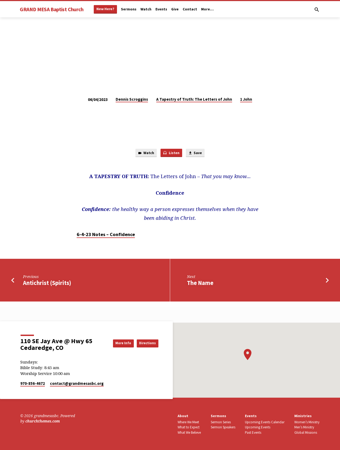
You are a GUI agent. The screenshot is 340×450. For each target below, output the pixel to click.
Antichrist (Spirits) (47, 284)
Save (197, 153)
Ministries (303, 416)
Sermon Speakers (223, 427)
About (183, 416)
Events (161, 9)
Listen (171, 153)
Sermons (128, 9)
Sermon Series (221, 422)
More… (207, 9)
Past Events (253, 432)
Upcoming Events (257, 427)
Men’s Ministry (304, 427)
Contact (190, 9)
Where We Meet (188, 422)
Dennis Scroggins (132, 99)
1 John (246, 99)
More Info (114, 343)
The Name (200, 284)
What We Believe (189, 432)
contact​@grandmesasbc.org (77, 383)
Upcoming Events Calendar (264, 422)
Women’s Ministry (306, 422)
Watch (145, 9)
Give (175, 9)
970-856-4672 (32, 383)
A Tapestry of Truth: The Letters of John (194, 99)
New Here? (105, 9)
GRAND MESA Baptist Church (51, 9)
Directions (145, 343)
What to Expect (189, 427)
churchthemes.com (42, 421)
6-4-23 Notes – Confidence (106, 235)
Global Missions (305, 432)
